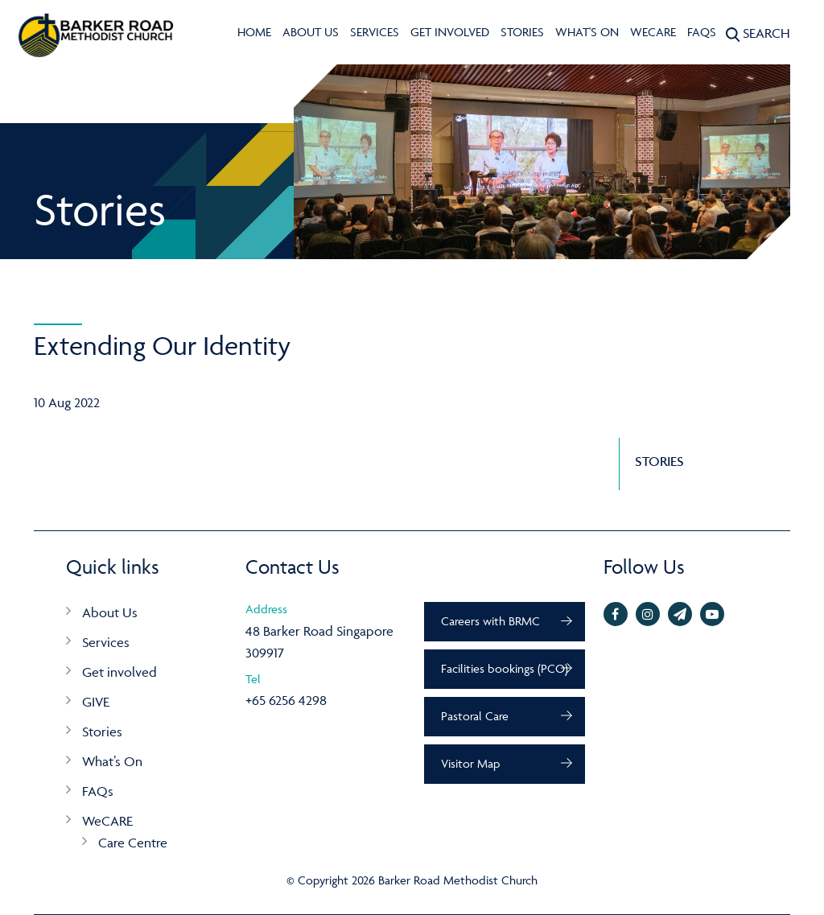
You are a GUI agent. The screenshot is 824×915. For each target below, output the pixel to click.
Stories (522, 31)
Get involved (449, 31)
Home (254, 31)
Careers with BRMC (490, 621)
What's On (587, 31)
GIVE (95, 702)
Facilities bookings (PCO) (504, 668)
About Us (310, 31)
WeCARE (653, 31)
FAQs (701, 31)
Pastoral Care (475, 715)
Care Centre (132, 843)
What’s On (112, 761)
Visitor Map (470, 763)
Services (374, 31)
